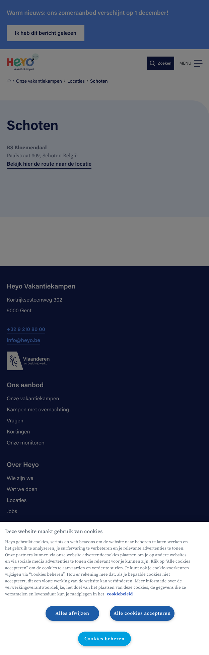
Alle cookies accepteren (142, 613)
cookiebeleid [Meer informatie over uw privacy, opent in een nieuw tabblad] (120, 594)
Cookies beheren (104, 638)
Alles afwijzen (72, 613)
